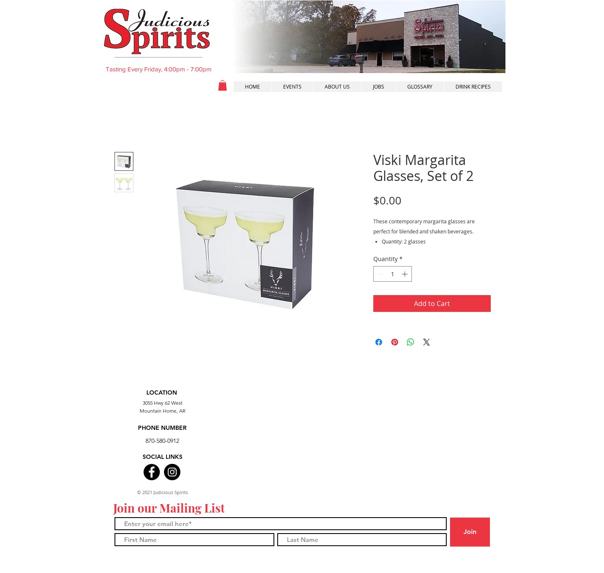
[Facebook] (151, 472)
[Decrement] (380, 274)
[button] (222, 85)
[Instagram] (172, 472)
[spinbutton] (392, 274)
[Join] (470, 532)
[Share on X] (427, 342)
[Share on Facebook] (379, 342)
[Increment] (405, 274)
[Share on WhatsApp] (411, 342)
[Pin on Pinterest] (395, 342)
